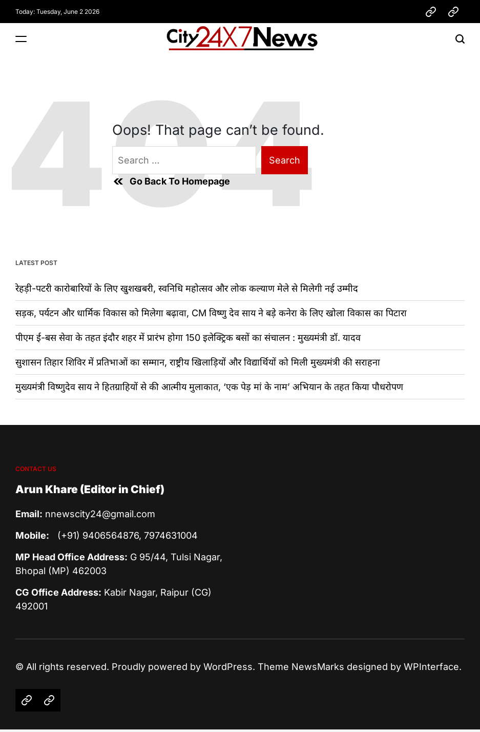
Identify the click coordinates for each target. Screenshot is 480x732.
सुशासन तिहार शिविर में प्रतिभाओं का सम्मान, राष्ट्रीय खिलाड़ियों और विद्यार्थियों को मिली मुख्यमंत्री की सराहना (197, 362)
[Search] (460, 39)
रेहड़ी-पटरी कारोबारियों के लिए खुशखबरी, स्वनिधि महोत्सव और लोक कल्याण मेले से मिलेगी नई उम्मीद (186, 288)
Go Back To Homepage (171, 181)
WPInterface (431, 666)
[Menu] (21, 39)
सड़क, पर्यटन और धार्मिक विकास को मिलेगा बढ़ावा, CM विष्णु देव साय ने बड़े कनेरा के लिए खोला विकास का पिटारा (211, 313)
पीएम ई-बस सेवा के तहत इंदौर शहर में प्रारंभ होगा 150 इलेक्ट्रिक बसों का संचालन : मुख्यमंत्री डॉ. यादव (188, 337)
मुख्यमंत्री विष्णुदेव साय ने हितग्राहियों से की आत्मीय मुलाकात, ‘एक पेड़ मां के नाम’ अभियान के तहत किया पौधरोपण (209, 386)
